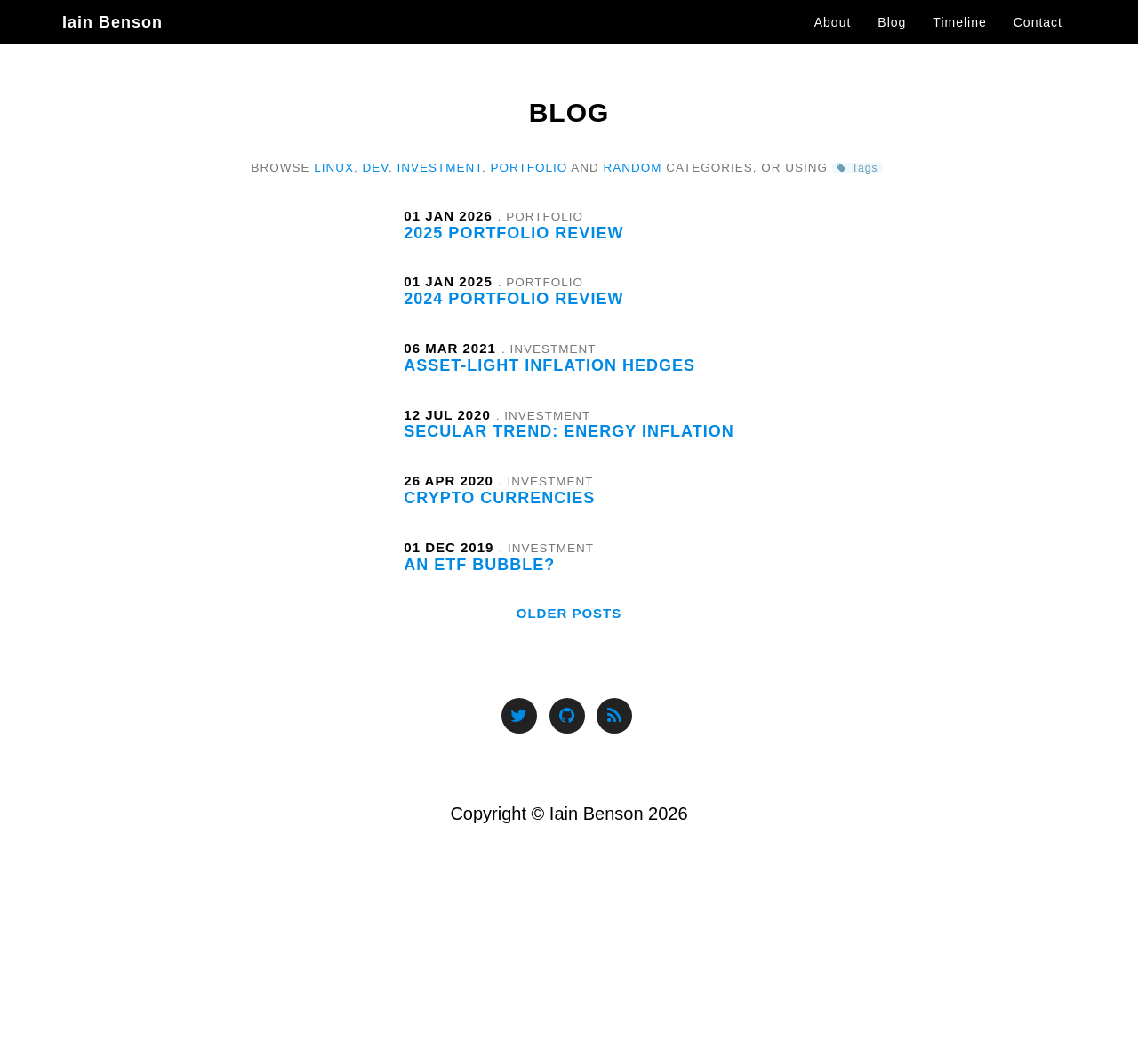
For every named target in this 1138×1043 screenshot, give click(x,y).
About (833, 40)
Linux (334, 167)
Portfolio (529, 167)
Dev (375, 167)
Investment (440, 167)
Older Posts (569, 613)
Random (633, 167)
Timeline (959, 40)
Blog (892, 40)
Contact (1038, 40)
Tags (865, 168)
